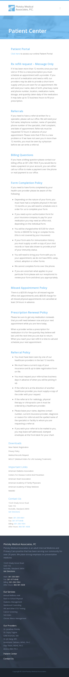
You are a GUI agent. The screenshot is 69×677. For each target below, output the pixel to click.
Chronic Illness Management (14, 618)
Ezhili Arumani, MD (11, 636)
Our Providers (10, 625)
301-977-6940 (17, 521)
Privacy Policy (13, 451)
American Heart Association (19, 479)
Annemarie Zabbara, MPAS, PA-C (16, 642)
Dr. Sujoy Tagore (10, 632)
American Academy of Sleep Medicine (23, 487)
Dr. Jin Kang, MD (10, 639)
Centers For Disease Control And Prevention (26, 475)
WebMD (11, 491)
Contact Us (8, 658)
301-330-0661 (18, 518)
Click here (15, 53)
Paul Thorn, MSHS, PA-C (13, 645)
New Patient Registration (18, 447)
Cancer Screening (10, 612)
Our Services (9, 591)
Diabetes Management (12, 602)
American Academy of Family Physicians (24, 483)
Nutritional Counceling (12, 605)
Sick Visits (7, 615)
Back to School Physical (13, 598)
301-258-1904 (19, 524)
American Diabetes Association (21, 471)
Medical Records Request (18, 455)
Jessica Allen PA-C (10, 649)
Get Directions (14, 512)
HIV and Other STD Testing (14, 608)
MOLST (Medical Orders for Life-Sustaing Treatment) (29, 459)
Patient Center (10, 653)
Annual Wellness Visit (11, 595)
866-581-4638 (24, 526)
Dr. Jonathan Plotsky (11, 629)
